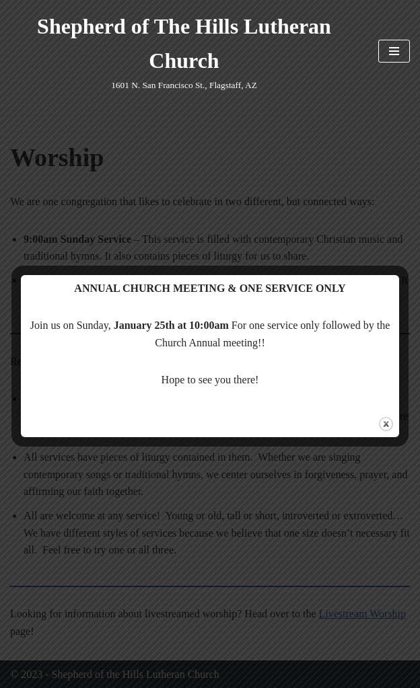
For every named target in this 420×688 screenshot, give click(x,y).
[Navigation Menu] (394, 51)
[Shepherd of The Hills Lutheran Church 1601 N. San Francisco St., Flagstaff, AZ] (184, 51)
